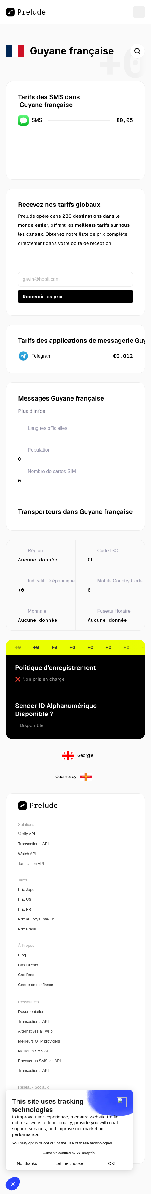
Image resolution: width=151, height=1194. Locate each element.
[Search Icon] (137, 51)
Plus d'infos (31, 411)
